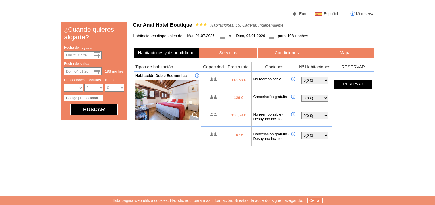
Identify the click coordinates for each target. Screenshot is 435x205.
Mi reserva (365, 13)
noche (301, 36)
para (282, 36)
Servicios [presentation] (228, 52)
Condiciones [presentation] (287, 52)
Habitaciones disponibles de (157, 36)
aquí (188, 201)
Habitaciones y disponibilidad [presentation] (166, 52)
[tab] (166, 53)
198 (290, 36)
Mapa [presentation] (345, 52)
